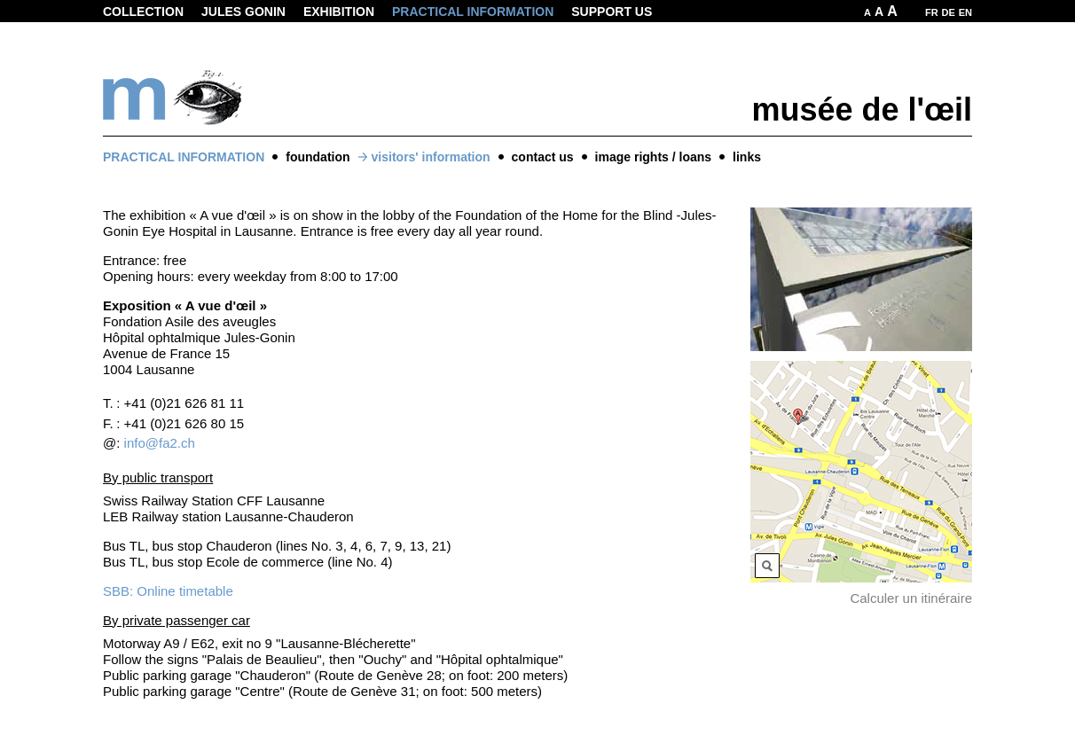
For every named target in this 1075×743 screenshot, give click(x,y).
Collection (143, 11)
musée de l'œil (861, 109)
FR (931, 12)
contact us (543, 157)
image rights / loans (653, 157)
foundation (317, 157)
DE (948, 12)
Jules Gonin (243, 11)
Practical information (472, 11)
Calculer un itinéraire (911, 598)
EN (965, 12)
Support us (611, 11)
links (747, 157)
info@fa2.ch (159, 442)
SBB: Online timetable (168, 590)
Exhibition (338, 11)
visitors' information (431, 157)
